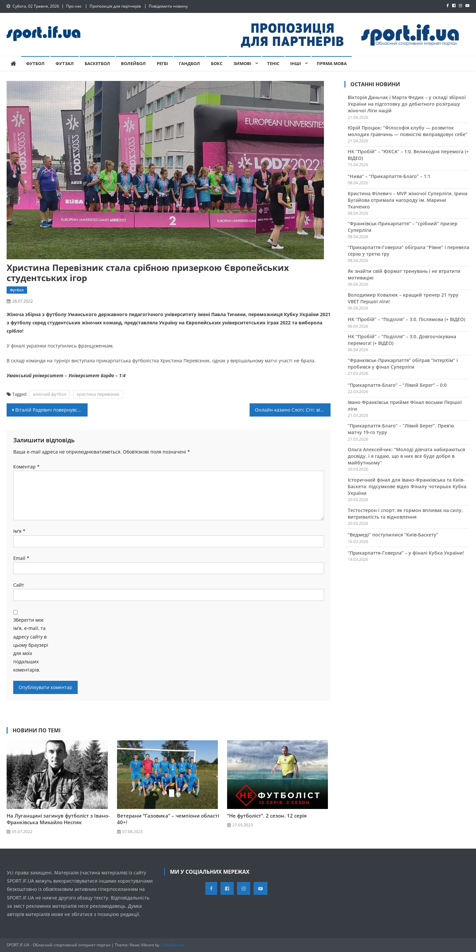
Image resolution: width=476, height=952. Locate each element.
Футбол (35, 63)
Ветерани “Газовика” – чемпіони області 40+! (168, 818)
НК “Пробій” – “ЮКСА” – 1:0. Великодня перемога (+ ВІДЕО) (408, 154)
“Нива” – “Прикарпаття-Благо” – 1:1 (389, 176)
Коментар (26, 466)
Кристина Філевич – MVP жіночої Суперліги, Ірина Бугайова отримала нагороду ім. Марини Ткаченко (407, 200)
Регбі (162, 63)
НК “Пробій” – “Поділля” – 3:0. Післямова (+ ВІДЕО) (406, 319)
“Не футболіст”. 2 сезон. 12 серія (267, 815)
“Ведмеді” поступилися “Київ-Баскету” (393, 534)
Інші (295, 63)
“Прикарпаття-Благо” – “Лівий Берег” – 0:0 (397, 385)
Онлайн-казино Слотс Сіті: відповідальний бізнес (293, 410)
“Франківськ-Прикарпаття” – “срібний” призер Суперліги (402, 226)
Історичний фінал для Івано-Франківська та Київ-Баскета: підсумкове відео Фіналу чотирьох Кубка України (407, 486)
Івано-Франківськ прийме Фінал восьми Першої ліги (405, 405)
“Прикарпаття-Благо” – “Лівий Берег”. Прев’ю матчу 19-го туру (401, 428)
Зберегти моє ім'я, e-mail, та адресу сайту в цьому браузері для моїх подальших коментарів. (30, 645)
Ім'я (19, 531)
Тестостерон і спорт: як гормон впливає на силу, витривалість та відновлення (405, 513)
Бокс (216, 63)
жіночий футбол (49, 394)
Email (21, 558)
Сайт (18, 585)
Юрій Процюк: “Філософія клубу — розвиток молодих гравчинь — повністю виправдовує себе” (407, 131)
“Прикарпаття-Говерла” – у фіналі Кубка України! (406, 553)
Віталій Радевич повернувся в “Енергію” (51, 410)
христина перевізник (98, 394)
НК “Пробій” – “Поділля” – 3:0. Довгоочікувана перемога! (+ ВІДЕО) (402, 339)
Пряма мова (332, 63)
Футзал (65, 63)
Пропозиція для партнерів (115, 6)
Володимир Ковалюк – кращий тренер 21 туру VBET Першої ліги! (403, 298)
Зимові (242, 63)
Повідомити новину (168, 6)
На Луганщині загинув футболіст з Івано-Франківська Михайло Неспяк (58, 818)
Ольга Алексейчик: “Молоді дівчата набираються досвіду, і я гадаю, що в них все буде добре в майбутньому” (406, 456)
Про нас (74, 6)
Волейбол (133, 63)
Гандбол (189, 63)
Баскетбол (97, 63)
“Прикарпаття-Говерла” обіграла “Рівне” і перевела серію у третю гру (408, 250)
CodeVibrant (171, 945)
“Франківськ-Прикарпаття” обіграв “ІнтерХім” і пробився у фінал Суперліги (403, 363)
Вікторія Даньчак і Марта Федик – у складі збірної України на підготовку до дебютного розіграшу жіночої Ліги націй (407, 104)
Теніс (273, 63)
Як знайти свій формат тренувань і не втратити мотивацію (404, 274)
